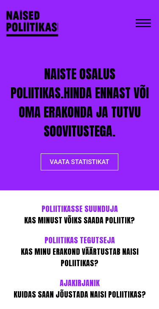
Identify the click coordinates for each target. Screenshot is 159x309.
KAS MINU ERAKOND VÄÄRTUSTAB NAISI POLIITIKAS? (79, 251)
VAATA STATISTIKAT (79, 162)
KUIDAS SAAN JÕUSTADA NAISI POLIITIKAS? (79, 288)
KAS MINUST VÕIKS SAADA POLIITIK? (79, 214)
